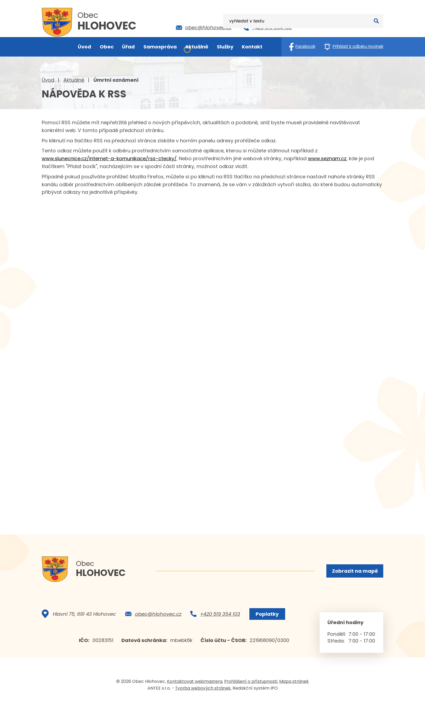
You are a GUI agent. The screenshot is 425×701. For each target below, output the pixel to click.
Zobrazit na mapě (354, 571)
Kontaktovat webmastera (194, 683)
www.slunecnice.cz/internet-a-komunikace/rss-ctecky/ (109, 158)
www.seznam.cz (327, 158)
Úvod (48, 80)
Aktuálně (73, 80)
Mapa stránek (294, 683)
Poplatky (266, 615)
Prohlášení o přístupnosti (250, 683)
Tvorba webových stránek (203, 690)
